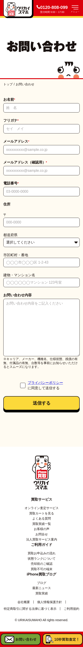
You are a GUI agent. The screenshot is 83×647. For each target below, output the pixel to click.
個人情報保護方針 (49, 602)
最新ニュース (41, 588)
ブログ (41, 583)
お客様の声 (41, 529)
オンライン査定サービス (42, 508)
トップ (8, 84)
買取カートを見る (41, 513)
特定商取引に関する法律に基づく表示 (30, 608)
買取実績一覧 (41, 524)
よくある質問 (41, 518)
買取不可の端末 (41, 569)
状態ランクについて (42, 558)
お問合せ (41, 534)
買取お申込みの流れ (42, 553)
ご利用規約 (71, 608)
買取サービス (41, 499)
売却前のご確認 (41, 563)
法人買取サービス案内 (41, 539)
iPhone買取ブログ (41, 574)
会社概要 (23, 602)
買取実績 (41, 593)
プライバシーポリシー (45, 383)
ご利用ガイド (41, 545)
